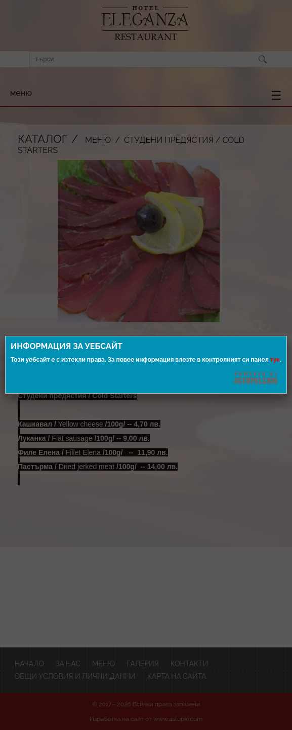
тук (275, 359)
